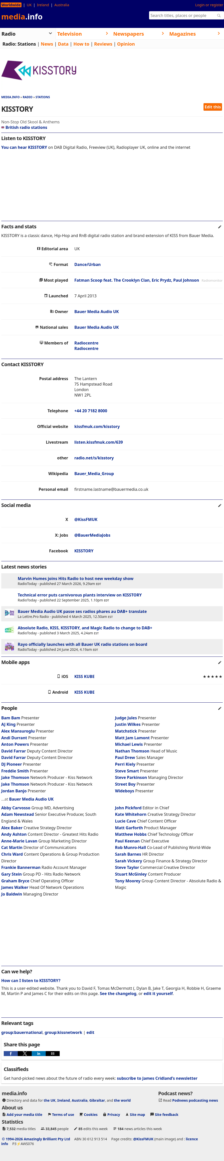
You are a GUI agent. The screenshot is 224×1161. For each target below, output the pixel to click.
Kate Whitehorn (131, 814)
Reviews (103, 44)
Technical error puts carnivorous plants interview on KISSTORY (80, 595)
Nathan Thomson (132, 751)
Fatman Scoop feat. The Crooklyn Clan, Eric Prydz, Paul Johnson (136, 280)
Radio (27, 97)
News (47, 44)
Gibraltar (97, 1100)
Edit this (213, 107)
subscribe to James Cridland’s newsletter (157, 1078)
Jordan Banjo (14, 791)
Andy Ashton (14, 834)
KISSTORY (84, 551)
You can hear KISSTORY (24, 147)
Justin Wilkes (128, 724)
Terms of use (63, 1114)
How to (81, 44)
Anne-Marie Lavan (19, 841)
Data (63, 44)
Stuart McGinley (131, 874)
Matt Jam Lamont (132, 738)
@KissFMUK (85, 519)
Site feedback (166, 1114)
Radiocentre (86, 343)
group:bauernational (21, 1032)
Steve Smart (127, 771)
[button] (11, 1053)
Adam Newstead (17, 814)
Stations (26, 44)
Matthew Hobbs (131, 834)
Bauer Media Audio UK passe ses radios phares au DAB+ (73, 611)
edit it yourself (158, 993)
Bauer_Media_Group (94, 473)
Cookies (91, 1114)
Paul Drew (125, 757)
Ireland (43, 4)
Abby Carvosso (15, 808)
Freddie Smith (15, 771)
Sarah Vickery (128, 861)
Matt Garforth (129, 827)
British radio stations (24, 127)
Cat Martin (11, 847)
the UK (49, 1100)
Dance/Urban (87, 264)
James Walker (14, 887)
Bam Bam (10, 718)
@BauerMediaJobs (92, 535)
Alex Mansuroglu (18, 731)
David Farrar (13, 751)
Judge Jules (126, 718)
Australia (61, 4)
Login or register (209, 4)
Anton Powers (15, 744)
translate (138, 611)
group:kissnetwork (63, 1032)
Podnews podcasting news (195, 1100)
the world (122, 1100)
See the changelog (118, 993)
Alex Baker (11, 827)
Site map (137, 1114)
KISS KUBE (84, 676)
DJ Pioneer (12, 764)
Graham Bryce (15, 881)
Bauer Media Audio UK (96, 311)
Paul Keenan (127, 841)
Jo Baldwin (11, 894)
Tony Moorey (128, 881)
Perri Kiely (125, 764)
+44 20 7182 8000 (90, 411)
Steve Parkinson (131, 777)
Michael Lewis (129, 744)
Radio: (9, 44)
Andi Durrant (14, 738)
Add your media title (24, 1114)
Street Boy (125, 784)
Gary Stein (11, 874)
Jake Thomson (15, 777)
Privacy (113, 1114)
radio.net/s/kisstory (94, 458)
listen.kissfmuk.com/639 (98, 442)
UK (29, 4)
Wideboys (125, 791)
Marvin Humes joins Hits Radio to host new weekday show (75, 578)
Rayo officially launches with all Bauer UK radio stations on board (82, 644)
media (22, 16)
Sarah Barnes (128, 854)
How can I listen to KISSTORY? (30, 980)
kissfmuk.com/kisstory (97, 426)
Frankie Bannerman (20, 867)
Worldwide (11, 4)
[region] (112, 189)
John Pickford (128, 808)
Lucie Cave (125, 821)
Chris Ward (12, 854)
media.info (10, 97)
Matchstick (126, 731)
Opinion (126, 44)
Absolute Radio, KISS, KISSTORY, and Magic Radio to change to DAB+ (85, 628)
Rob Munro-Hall (130, 847)
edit (90, 1032)
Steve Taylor (127, 867)
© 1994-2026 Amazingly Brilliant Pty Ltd (36, 1139)
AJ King (8, 724)
